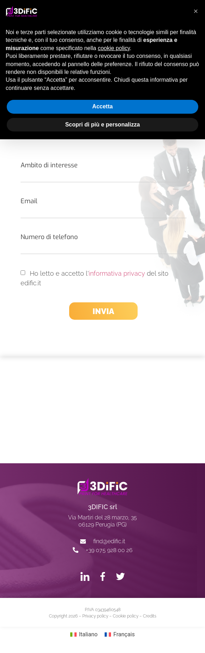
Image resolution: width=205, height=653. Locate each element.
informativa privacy (117, 273)
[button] (195, 11)
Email (29, 201)
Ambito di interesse (49, 165)
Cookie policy (125, 616)
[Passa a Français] (119, 634)
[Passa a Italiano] (84, 634)
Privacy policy (95, 616)
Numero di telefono (49, 237)
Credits (149, 616)
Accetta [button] (102, 106)
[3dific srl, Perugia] (102, 410)
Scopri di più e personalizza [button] (102, 125)
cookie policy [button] (114, 48)
